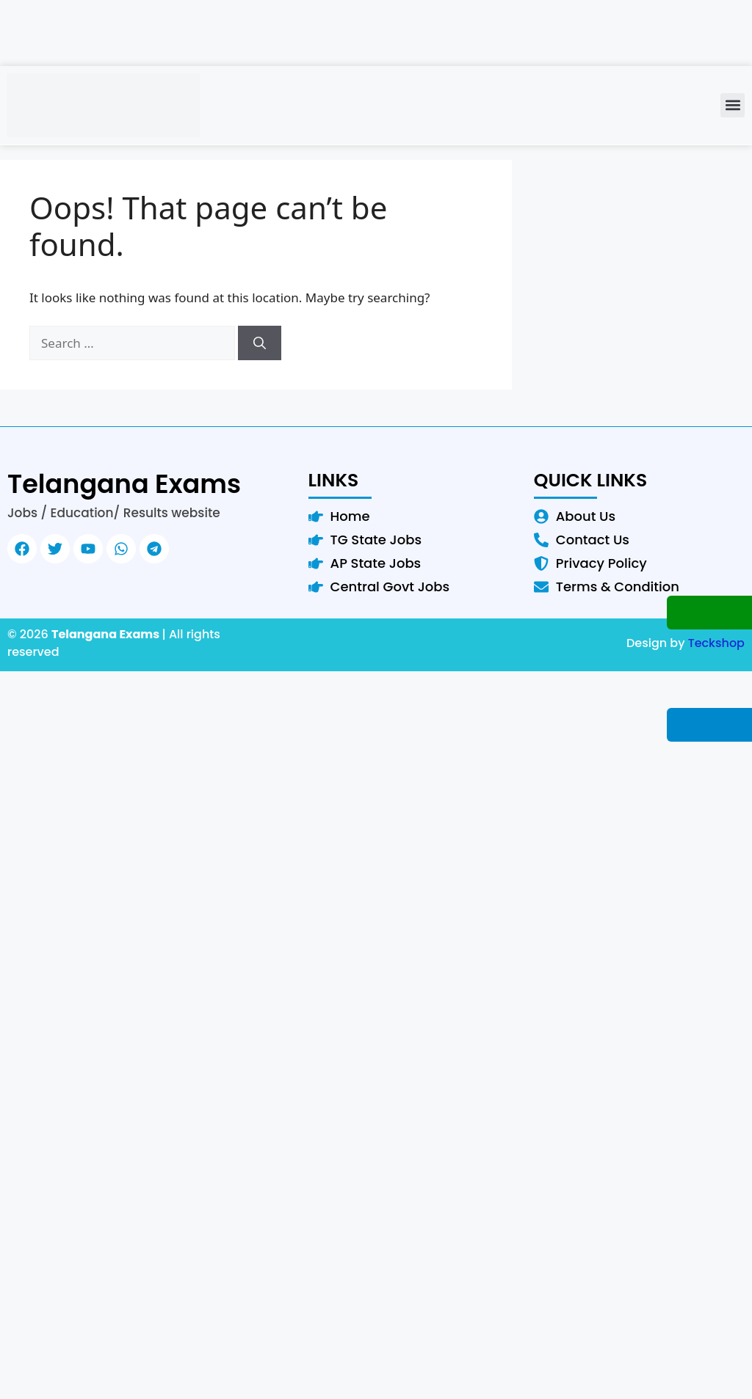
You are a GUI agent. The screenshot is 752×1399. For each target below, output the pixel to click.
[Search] (259, 343)
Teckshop (716, 643)
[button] (732, 105)
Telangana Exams (124, 484)
